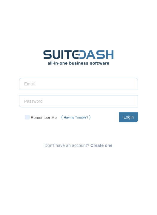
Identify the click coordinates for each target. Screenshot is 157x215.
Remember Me (44, 117)
